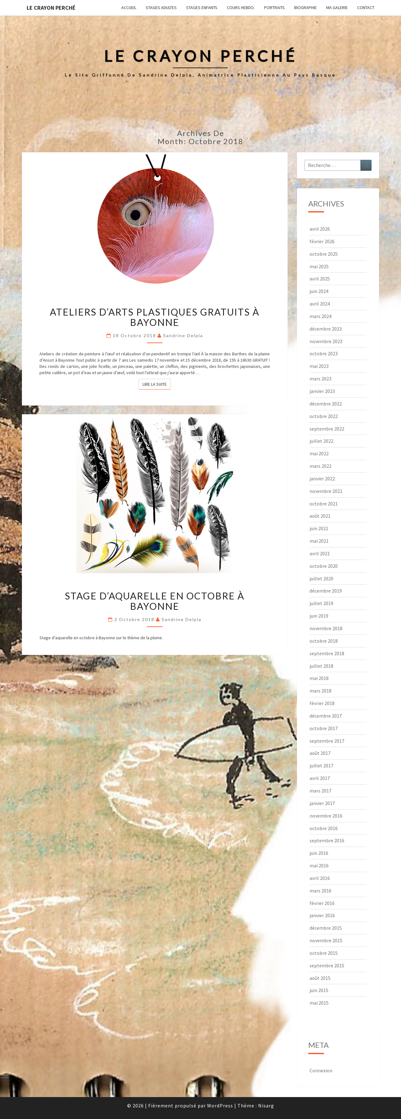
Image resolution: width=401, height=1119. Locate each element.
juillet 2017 (321, 765)
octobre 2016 (324, 828)
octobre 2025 (324, 254)
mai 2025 (319, 266)
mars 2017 (320, 790)
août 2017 (320, 753)
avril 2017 (320, 778)
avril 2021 (320, 553)
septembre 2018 (327, 653)
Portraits (274, 7)
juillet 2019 (321, 603)
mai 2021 (319, 541)
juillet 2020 (321, 578)
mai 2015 (319, 1003)
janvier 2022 (322, 478)
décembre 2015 (326, 928)
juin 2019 (319, 616)
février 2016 (322, 903)
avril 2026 (320, 229)
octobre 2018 (324, 641)
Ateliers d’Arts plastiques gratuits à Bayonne (154, 317)
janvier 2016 (322, 915)
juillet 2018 (321, 666)
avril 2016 (320, 878)
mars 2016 (320, 890)
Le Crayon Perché (51, 7)
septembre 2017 (327, 741)
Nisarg (266, 1105)
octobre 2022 (324, 416)
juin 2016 (319, 853)
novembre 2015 (326, 940)
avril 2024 (320, 304)
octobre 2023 (324, 353)
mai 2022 (319, 453)
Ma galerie (337, 7)
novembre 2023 (326, 341)
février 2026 (322, 241)
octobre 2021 (324, 503)
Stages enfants (201, 7)
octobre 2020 (324, 566)
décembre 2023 (326, 329)
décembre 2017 (326, 716)
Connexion (321, 1070)
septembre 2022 (327, 429)
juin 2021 (319, 528)
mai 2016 (319, 865)
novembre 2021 (326, 491)
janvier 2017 (322, 803)
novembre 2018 (326, 628)
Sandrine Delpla (183, 335)
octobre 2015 (324, 953)
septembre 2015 (327, 965)
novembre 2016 (326, 816)
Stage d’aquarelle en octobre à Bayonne (154, 601)
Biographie (305, 7)
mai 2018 (319, 678)
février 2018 (322, 703)
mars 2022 (320, 466)
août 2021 (320, 516)
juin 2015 (319, 990)
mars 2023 (320, 378)
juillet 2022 (321, 441)
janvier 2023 (322, 391)
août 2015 (320, 978)
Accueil (128, 7)
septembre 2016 (327, 840)
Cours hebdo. (241, 7)
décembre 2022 (326, 403)
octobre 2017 (324, 728)
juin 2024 (319, 291)
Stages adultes (161, 7)
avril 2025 (320, 278)
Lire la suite (157, 384)
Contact (365, 7)
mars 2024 (320, 316)
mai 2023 (319, 366)
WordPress (220, 1105)
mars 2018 (320, 691)
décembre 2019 (326, 591)
